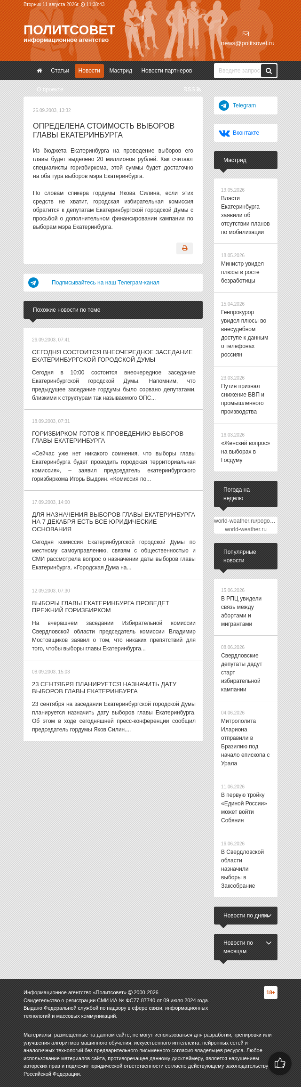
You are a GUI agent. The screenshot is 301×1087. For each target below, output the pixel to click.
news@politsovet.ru (248, 39)
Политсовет (69, 30)
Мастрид (120, 70)
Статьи (60, 70)
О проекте (50, 89)
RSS (192, 89)
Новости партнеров (166, 70)
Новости (89, 70)
